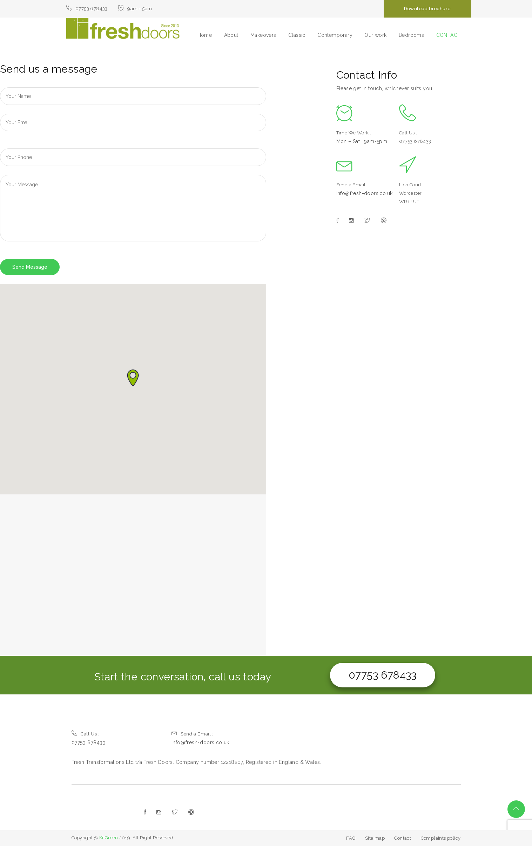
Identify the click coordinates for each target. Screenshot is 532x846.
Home (204, 35)
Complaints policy (441, 838)
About (231, 35)
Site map (375, 838)
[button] (133, 378)
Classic (296, 35)
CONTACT (448, 35)
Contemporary (334, 35)
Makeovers (263, 35)
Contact (402, 838)
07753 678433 (383, 675)
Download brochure (427, 8)
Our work (375, 35)
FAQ (350, 838)
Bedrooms (411, 35)
